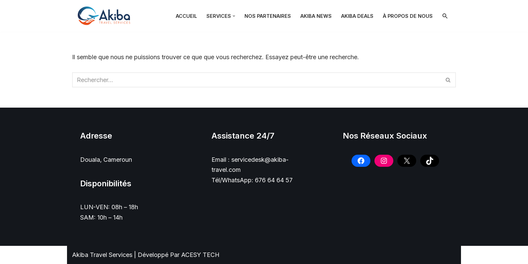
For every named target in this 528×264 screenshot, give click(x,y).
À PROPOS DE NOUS (408, 16)
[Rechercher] (445, 15)
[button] (234, 16)
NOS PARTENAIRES (267, 16)
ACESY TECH (200, 254)
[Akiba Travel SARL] (105, 16)
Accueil (186, 16)
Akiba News (316, 16)
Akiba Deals (357, 16)
